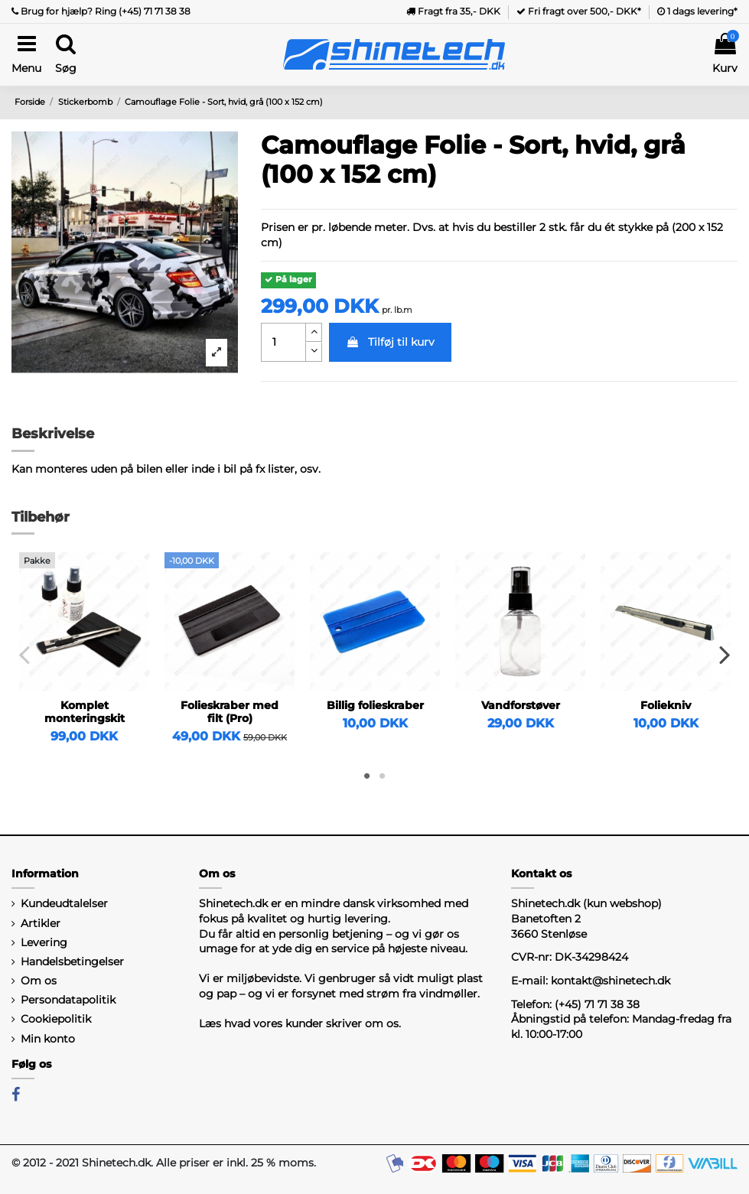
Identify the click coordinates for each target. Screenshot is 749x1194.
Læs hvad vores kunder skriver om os (299, 1023)
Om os (39, 980)
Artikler (40, 923)
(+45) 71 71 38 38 (597, 1004)
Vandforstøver (520, 705)
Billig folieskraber (375, 705)
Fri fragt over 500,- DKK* (578, 11)
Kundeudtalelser (64, 903)
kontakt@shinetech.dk (610, 980)
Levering (44, 942)
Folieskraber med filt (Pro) (229, 711)
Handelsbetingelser (72, 961)
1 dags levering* (697, 11)
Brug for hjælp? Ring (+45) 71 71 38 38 (101, 11)
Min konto (48, 1039)
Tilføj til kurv (390, 342)
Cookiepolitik (56, 1019)
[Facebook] (15, 1094)
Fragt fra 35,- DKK (453, 11)
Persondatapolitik (68, 1000)
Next (724, 655)
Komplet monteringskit (84, 711)
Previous (24, 655)
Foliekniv (665, 705)
